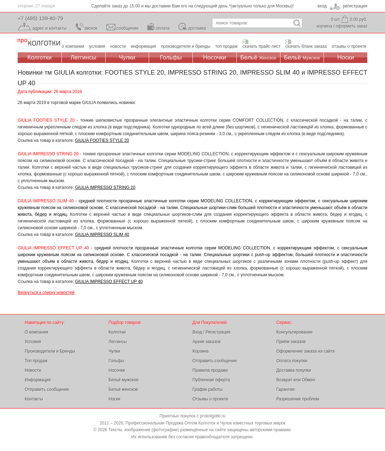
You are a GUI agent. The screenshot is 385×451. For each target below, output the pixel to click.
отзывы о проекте (349, 46)
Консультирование (295, 332)
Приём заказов (291, 341)
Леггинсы (83, 57)
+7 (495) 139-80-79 (40, 18)
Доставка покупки (294, 370)
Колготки (40, 57)
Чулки (127, 57)
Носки (345, 57)
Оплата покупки (292, 360)
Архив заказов (206, 341)
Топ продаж (36, 360)
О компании (36, 332)
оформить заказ (351, 26)
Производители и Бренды (50, 351)
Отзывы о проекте (210, 399)
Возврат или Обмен (296, 379)
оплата (163, 28)
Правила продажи (210, 370)
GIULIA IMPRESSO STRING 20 (105, 187)
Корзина (200, 351)
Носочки (214, 57)
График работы (207, 389)
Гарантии (286, 389)
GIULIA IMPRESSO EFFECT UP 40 (109, 281)
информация (143, 46)
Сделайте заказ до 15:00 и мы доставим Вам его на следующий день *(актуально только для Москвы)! (192, 6)
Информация (38, 379)
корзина (324, 26)
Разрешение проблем (298, 399)
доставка (197, 28)
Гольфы (171, 57)
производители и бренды (186, 46)
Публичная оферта (211, 379)
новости (118, 46)
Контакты (34, 399)
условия (97, 46)
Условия (33, 341)
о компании (73, 46)
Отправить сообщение (47, 389)
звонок (90, 28)
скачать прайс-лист (261, 46)
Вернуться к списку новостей (46, 292)
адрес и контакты (49, 28)
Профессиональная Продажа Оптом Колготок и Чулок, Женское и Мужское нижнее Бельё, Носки (39, 42)
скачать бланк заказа (306, 46)
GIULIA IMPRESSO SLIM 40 (102, 234)
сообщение (128, 28)
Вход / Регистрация (211, 332)
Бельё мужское (124, 379)
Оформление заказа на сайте (306, 351)
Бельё (258, 57)
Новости (33, 370)
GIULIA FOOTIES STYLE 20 (102, 140)
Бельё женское (123, 389)
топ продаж (226, 46)
